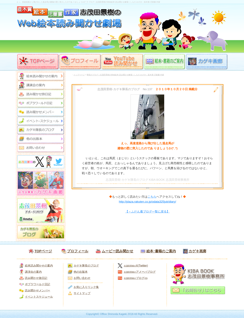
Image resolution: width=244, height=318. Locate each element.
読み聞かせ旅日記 (36, 278)
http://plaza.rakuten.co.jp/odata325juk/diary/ (147, 201)
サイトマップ (82, 293)
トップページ (79, 75)
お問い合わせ (82, 278)
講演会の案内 (33, 271)
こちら (152, 196)
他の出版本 (81, 271)
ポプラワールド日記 (37, 284)
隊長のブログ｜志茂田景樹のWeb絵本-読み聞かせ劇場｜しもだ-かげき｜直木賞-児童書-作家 (125, 75)
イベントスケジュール (39, 296)
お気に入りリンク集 (86, 287)
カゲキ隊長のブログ (86, 265)
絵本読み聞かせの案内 (39, 265)
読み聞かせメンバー (37, 290)
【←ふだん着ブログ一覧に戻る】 (147, 211)
